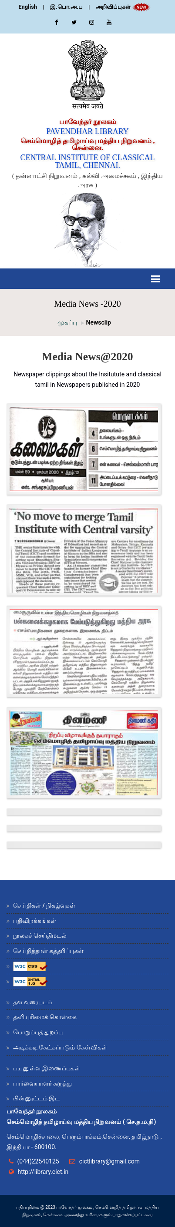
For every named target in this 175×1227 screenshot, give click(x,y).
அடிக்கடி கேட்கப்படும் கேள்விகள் (60, 1047)
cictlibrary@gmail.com (109, 1161)
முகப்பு (67, 322)
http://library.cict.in (42, 1171)
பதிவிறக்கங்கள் (34, 920)
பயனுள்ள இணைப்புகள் (46, 1068)
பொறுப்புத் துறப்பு (38, 1032)
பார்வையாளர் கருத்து (42, 1083)
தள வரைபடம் (32, 1002)
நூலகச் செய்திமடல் (40, 935)
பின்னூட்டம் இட (36, 1098)
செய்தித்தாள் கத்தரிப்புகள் (48, 950)
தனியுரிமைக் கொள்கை (45, 1016)
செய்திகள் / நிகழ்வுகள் (44, 905)
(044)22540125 (38, 1161)
